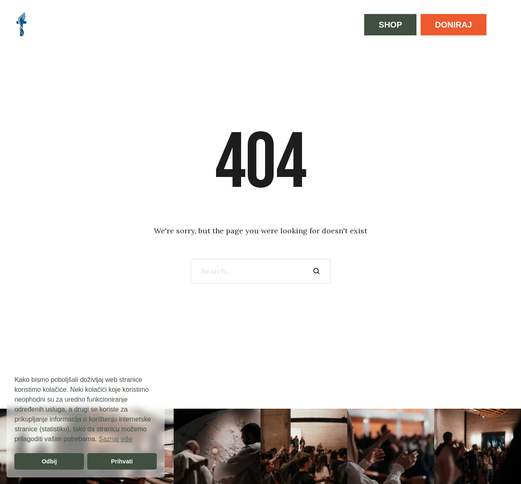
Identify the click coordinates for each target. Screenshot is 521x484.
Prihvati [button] (122, 461)
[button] (390, 24)
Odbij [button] (49, 461)
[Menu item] (54, 24)
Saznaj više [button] (116, 438)
